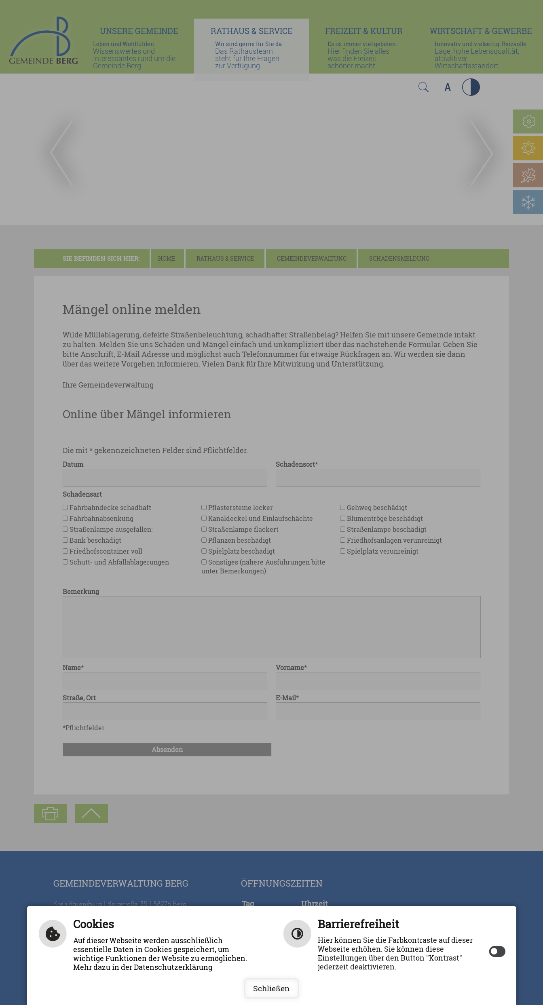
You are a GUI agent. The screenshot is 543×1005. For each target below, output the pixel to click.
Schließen (271, 988)
